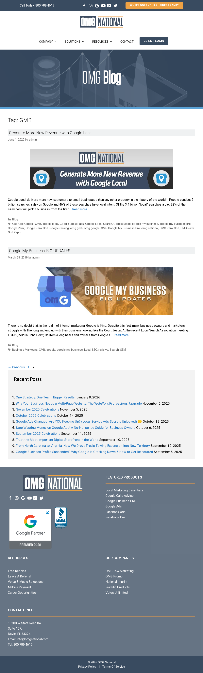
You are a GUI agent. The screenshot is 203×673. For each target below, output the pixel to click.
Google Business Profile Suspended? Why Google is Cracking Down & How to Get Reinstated (84, 452)
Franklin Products (118, 587)
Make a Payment (19, 587)
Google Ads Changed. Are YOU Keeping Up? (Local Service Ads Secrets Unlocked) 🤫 (79, 421)
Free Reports (17, 571)
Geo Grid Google (23, 224)
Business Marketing (25, 349)
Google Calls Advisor (120, 496)
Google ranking (59, 228)
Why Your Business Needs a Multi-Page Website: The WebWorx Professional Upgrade (79, 403)
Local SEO (90, 349)
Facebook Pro (115, 517)
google (50, 349)
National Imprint (116, 582)
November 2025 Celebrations (37, 409)
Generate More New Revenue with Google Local (51, 132)
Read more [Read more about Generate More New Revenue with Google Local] (79, 209)
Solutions (74, 41)
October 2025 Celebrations (36, 415)
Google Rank (16, 228)
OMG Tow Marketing (120, 571)
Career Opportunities (22, 592)
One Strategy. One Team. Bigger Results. (46, 397)
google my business (145, 224)
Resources (102, 41)
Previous (16, 367)
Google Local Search (98, 224)
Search (114, 349)
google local (50, 224)
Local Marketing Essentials (124, 490)
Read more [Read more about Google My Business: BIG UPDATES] (121, 335)
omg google (92, 228)
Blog (15, 219)
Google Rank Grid (37, 228)
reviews (103, 349)
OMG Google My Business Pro (120, 228)
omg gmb (76, 228)
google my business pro (175, 224)
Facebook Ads (116, 512)
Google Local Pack (72, 224)
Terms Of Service (113, 666)
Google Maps (122, 224)
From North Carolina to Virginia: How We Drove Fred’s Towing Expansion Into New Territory (83, 446)
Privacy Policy (87, 666)
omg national (149, 228)
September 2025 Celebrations (38, 434)
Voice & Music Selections (25, 582)
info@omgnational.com (32, 639)
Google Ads (114, 506)
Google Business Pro (120, 501)
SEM (123, 349)
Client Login (154, 41)
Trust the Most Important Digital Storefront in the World (57, 440)
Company (48, 41)
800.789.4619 (44, 5)
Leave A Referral (19, 576)
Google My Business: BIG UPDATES (39, 250)
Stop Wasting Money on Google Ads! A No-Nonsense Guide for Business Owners (75, 428)
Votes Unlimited (117, 592)
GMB (38, 224)
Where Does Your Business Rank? (154, 5)
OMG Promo (114, 576)
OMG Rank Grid (169, 228)
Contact (127, 41)
